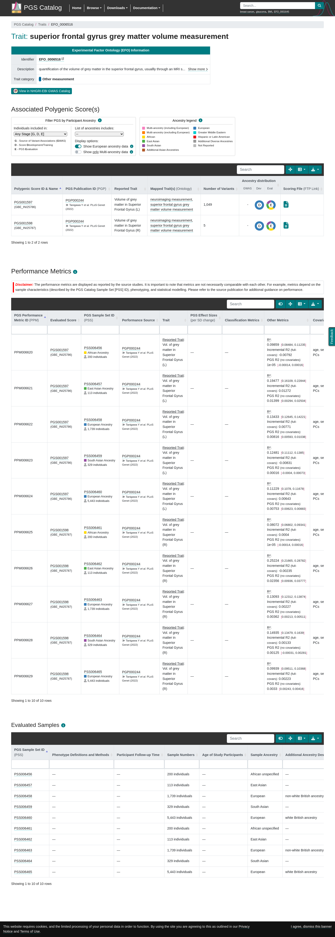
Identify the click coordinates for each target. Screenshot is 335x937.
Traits (42, 24)
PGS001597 (23, 202)
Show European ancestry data (105, 146)
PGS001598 (23, 223)
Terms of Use (30, 931)
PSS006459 (93, 456)
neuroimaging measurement (171, 199)
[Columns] (302, 169)
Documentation (145, 8)
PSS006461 (93, 528)
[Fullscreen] (290, 169)
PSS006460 (93, 492)
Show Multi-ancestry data (105, 152)
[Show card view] (280, 304)
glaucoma (261, 11)
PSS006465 (93, 672)
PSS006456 (93, 348)
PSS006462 (93, 564)
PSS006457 (93, 384)
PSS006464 (93, 636)
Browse (93, 8)
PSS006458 (93, 420)
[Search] (260, 169)
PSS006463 (93, 599)
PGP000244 (75, 200)
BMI (270, 11)
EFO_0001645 (281, 11)
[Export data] (315, 169)
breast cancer (247, 11)
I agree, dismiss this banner (311, 926)
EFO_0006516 (50, 59)
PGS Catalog (24, 24)
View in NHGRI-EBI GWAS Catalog (41, 90)
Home (76, 8)
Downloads (116, 8)
